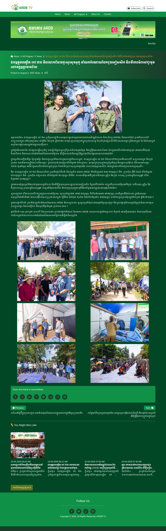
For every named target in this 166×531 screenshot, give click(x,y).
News (67, 14)
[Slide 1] (81, 38)
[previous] (21, 29)
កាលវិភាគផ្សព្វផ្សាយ (22, 487)
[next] (144, 29)
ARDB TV (101, 516)
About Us (95, 14)
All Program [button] (79, 14)
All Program (28, 56)
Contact (107, 14)
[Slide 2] (85, 38)
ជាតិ (46, 73)
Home (57, 14)
